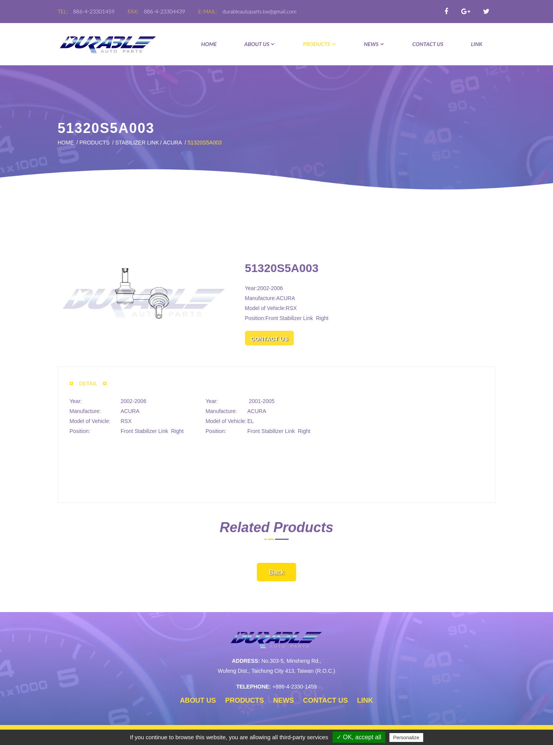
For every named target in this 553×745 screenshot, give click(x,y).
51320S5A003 (204, 142)
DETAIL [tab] (88, 383)
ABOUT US (259, 44)
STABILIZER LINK (137, 142)
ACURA (172, 142)
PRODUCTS (319, 44)
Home (209, 44)
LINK (476, 44)
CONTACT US (428, 44)
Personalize (406, 737)
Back (276, 572)
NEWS (374, 44)
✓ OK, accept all (358, 737)
